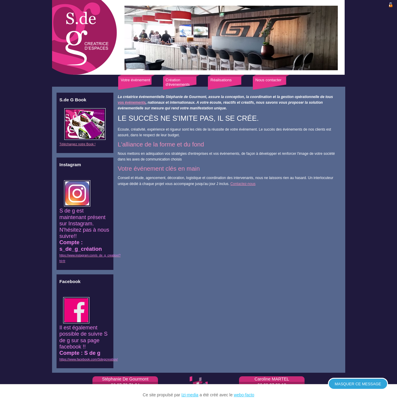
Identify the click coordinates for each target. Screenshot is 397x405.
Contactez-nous (242, 184)
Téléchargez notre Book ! (78, 144)
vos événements (132, 102)
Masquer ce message (358, 384)
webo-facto (244, 394)
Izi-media (189, 394)
